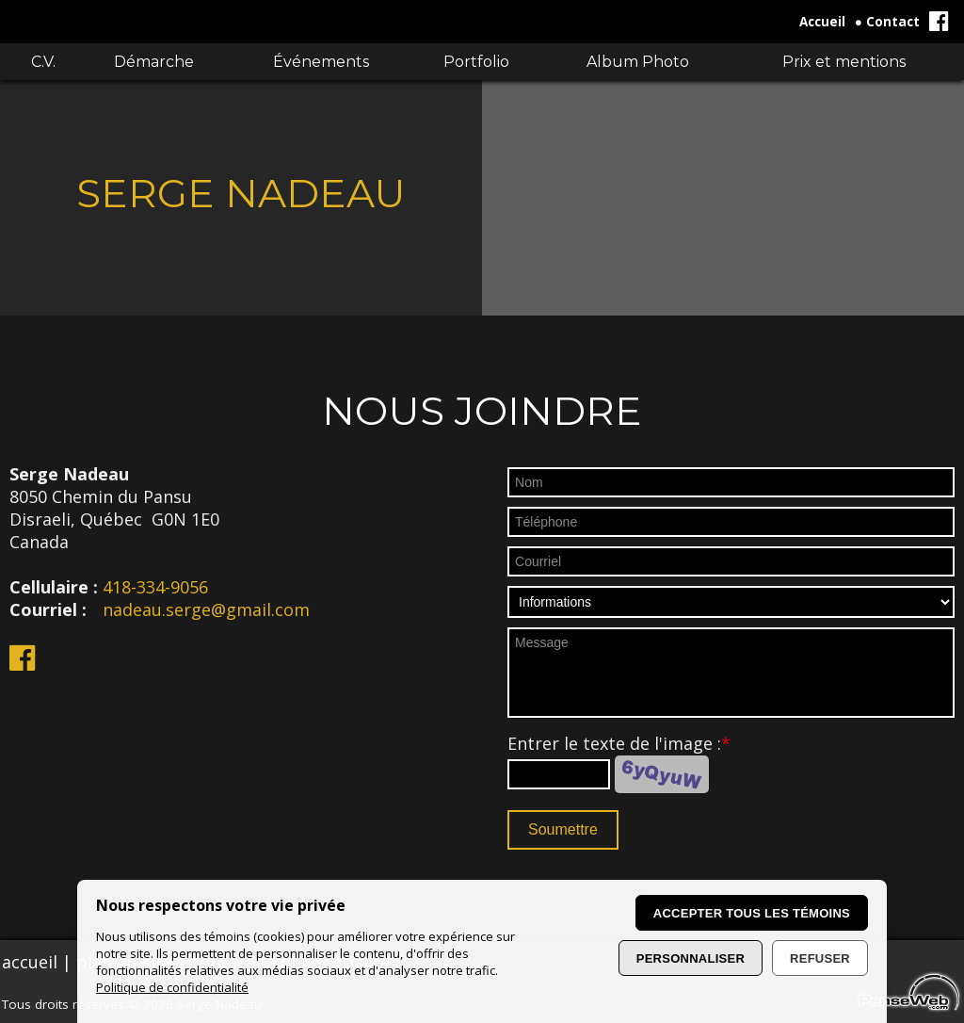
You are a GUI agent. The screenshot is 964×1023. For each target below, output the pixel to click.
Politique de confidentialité (172, 987)
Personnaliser (690, 958)
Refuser (820, 958)
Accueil (822, 21)
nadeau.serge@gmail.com (206, 609)
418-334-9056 (155, 587)
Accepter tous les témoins (751, 913)
